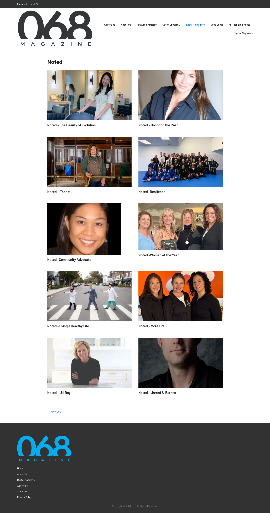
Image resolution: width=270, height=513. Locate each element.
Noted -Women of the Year (158, 255)
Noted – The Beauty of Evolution (71, 125)
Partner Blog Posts (239, 24)
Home (20, 468)
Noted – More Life (151, 326)
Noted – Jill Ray (59, 393)
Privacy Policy (24, 497)
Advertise (109, 24)
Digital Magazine (243, 33)
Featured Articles (147, 24)
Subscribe (22, 491)
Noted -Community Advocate (69, 259)
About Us (126, 24)
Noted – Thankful (60, 192)
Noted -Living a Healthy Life (68, 326)
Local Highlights (195, 24)
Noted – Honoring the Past (158, 125)
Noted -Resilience (151, 192)
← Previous (54, 411)
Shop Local (216, 24)
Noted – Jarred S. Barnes (157, 393)
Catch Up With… (171, 24)
